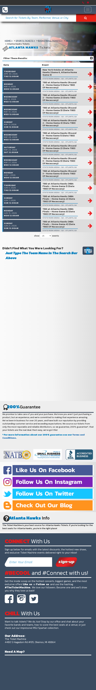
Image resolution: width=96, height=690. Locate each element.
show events (46, 261)
